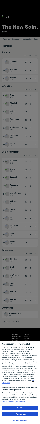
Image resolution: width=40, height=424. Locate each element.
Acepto (21, 411)
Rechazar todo (21, 417)
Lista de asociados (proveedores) (13, 405)
